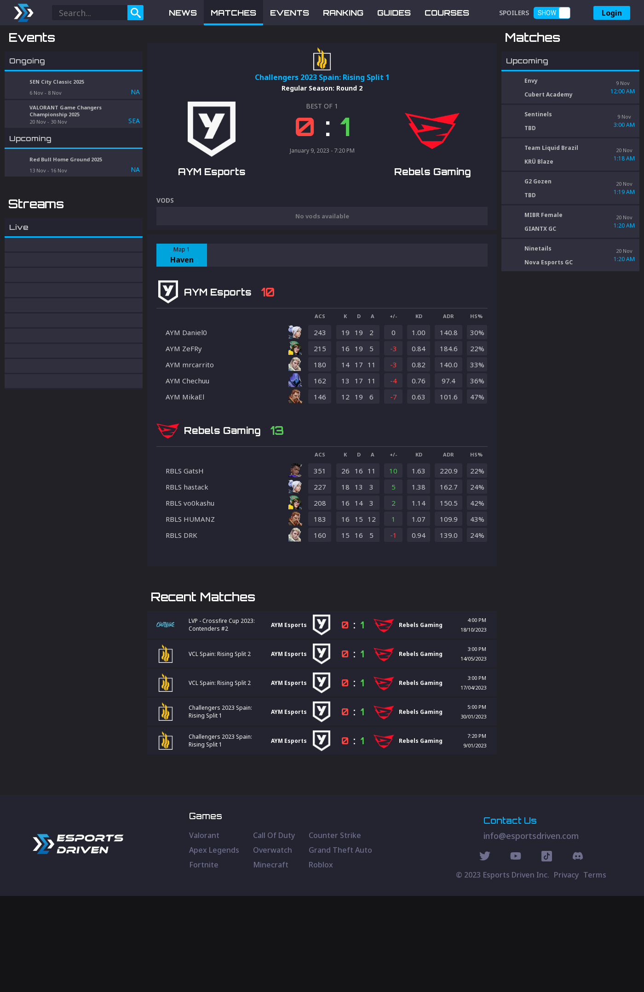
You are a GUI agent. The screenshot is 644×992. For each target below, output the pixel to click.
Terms (594, 971)
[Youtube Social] (515, 953)
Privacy (566, 971)
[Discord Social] (546, 953)
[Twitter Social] (484, 953)
